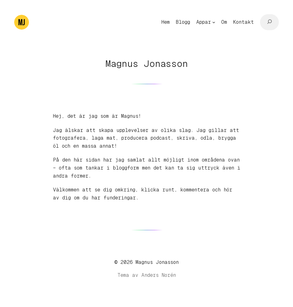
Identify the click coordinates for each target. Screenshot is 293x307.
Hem (165, 22)
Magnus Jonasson (157, 262)
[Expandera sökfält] (269, 22)
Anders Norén (158, 275)
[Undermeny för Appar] (213, 22)
